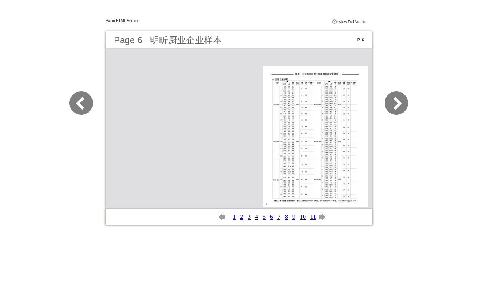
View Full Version (353, 22)
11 (313, 217)
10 (303, 217)
